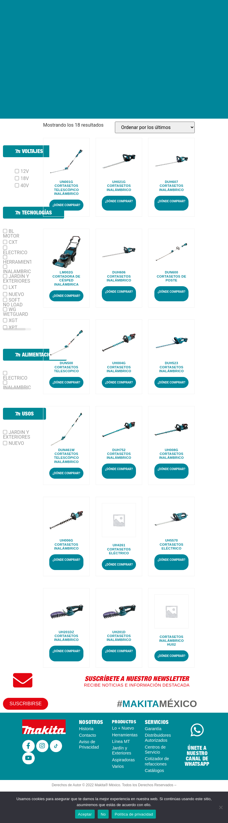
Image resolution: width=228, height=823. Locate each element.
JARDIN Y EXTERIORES (16, 279)
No (103, 814)
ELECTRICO (15, 252)
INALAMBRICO (18, 271)
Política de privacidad (134, 814)
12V (24, 171)
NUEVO (16, 294)
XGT (13, 320)
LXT (13, 287)
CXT (13, 242)
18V (24, 178)
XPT (13, 327)
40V (24, 185)
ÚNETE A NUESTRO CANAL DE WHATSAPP (197, 756)
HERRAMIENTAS (20, 262)
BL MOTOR (11, 233)
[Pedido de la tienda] (155, 127)
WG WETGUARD (15, 312)
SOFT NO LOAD (13, 302)
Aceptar (85, 814)
